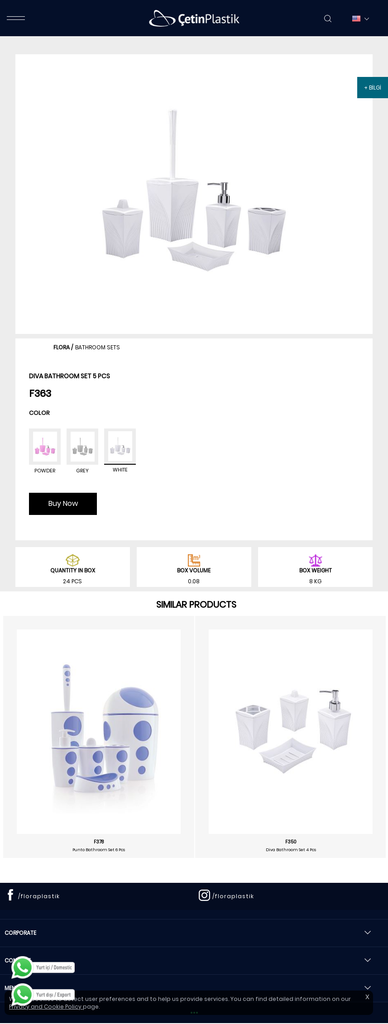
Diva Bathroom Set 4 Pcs (291, 850)
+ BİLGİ (372, 87)
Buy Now (63, 503)
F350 (291, 842)
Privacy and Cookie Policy (46, 1006)
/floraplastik (39, 896)
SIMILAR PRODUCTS (196, 604)
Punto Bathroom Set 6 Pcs (98, 850)
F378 (99, 842)
